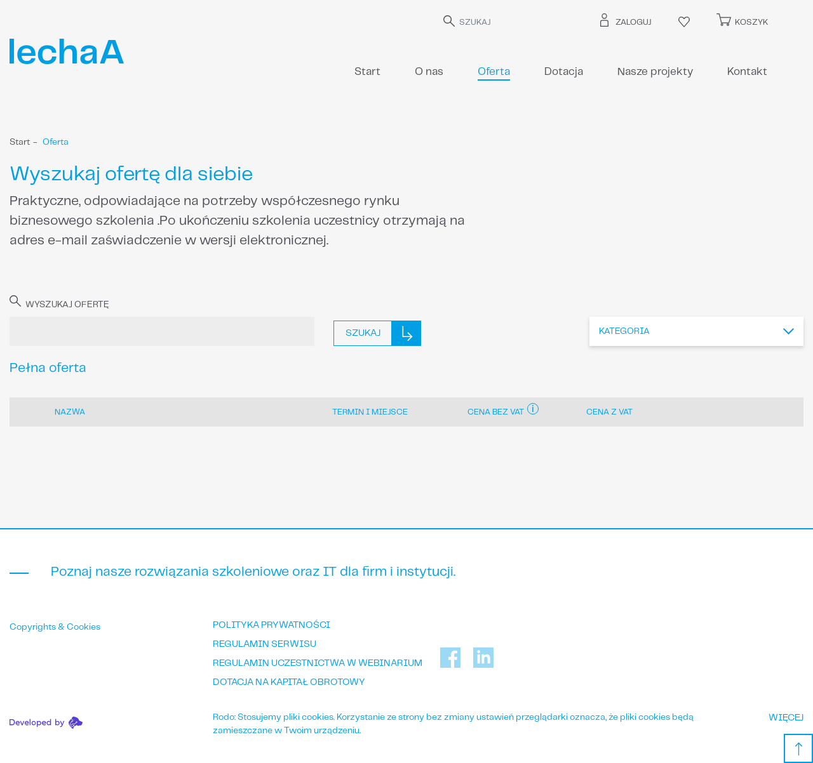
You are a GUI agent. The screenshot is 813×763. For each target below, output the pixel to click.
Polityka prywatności (271, 625)
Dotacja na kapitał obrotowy (289, 682)
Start (367, 72)
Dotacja (563, 72)
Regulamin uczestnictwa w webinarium (317, 663)
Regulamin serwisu (264, 644)
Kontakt (747, 72)
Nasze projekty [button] (655, 72)
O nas (429, 72)
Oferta (494, 72)
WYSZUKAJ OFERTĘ (59, 303)
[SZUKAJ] (513, 23)
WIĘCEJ (786, 717)
